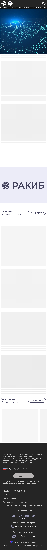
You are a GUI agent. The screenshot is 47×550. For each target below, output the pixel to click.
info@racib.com (25, 536)
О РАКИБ (7, 495)
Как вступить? (9, 498)
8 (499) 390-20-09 (25, 526)
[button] (44, 3)
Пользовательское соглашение (17, 502)
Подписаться (23, 476)
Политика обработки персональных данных (23, 506)
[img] (10, 3)
